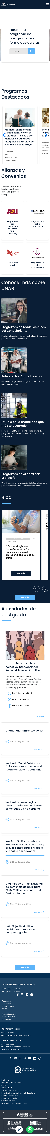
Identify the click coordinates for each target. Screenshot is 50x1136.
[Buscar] (22, 51)
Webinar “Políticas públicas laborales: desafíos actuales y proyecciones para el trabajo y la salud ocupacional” (25, 846)
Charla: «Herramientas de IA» (24, 730)
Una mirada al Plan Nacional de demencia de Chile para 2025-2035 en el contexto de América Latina (24, 888)
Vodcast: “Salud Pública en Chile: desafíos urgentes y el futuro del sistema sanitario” (24, 766)
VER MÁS (21, 573)
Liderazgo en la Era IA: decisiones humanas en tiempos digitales (21, 929)
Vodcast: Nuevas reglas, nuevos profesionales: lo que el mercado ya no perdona (24, 805)
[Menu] (47, 4)
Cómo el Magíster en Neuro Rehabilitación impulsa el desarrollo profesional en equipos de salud (20, 552)
